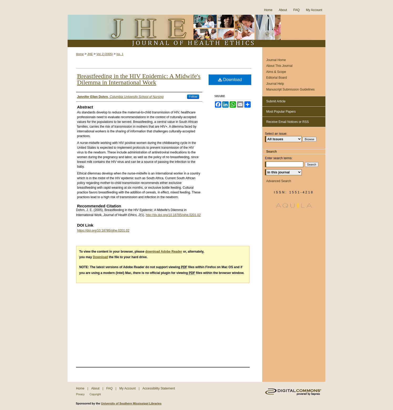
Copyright (95, 394)
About (95, 388)
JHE (90, 54)
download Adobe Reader (163, 251)
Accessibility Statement (159, 388)
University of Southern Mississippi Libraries (131, 403)
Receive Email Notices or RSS (287, 122)
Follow (193, 96)
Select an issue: (276, 134)
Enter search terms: (279, 158)
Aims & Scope (276, 72)
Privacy (80, 394)
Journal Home (276, 60)
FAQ (109, 388)
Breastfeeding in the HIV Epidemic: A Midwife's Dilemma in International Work (138, 79)
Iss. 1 (120, 54)
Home (80, 54)
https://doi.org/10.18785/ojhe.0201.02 (103, 230)
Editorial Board (276, 77)
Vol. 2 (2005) (105, 54)
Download (230, 79)
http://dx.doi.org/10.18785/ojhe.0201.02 (173, 215)
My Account (128, 388)
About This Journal (279, 66)
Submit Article (275, 101)
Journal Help (275, 84)
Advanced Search (278, 181)
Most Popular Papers (281, 111)
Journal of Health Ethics (196, 31)
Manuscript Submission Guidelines (290, 89)
